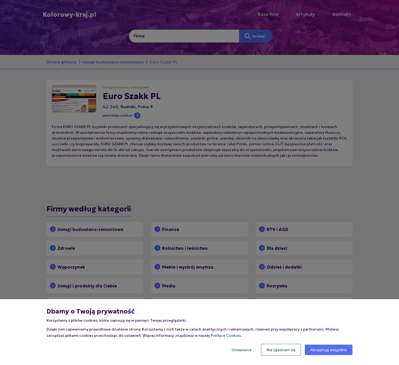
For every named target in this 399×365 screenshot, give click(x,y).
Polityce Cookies (226, 335)
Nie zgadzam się (280, 349)
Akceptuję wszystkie (328, 349)
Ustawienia (242, 349)
